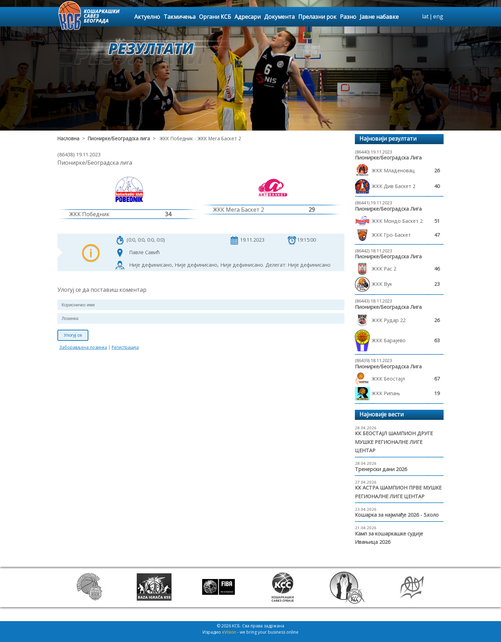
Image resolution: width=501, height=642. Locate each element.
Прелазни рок (317, 17)
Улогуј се (73, 335)
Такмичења (180, 17)
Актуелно (147, 17)
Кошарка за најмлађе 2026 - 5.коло (397, 514)
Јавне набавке (379, 17)
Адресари (247, 17)
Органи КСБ (215, 17)
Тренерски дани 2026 (381, 469)
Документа (279, 17)
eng (438, 16)
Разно (348, 17)
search (416, 16)
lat (425, 16)
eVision (229, 632)
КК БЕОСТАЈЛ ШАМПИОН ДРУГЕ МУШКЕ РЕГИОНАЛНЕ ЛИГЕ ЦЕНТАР (394, 442)
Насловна (68, 138)
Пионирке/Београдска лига (119, 138)
